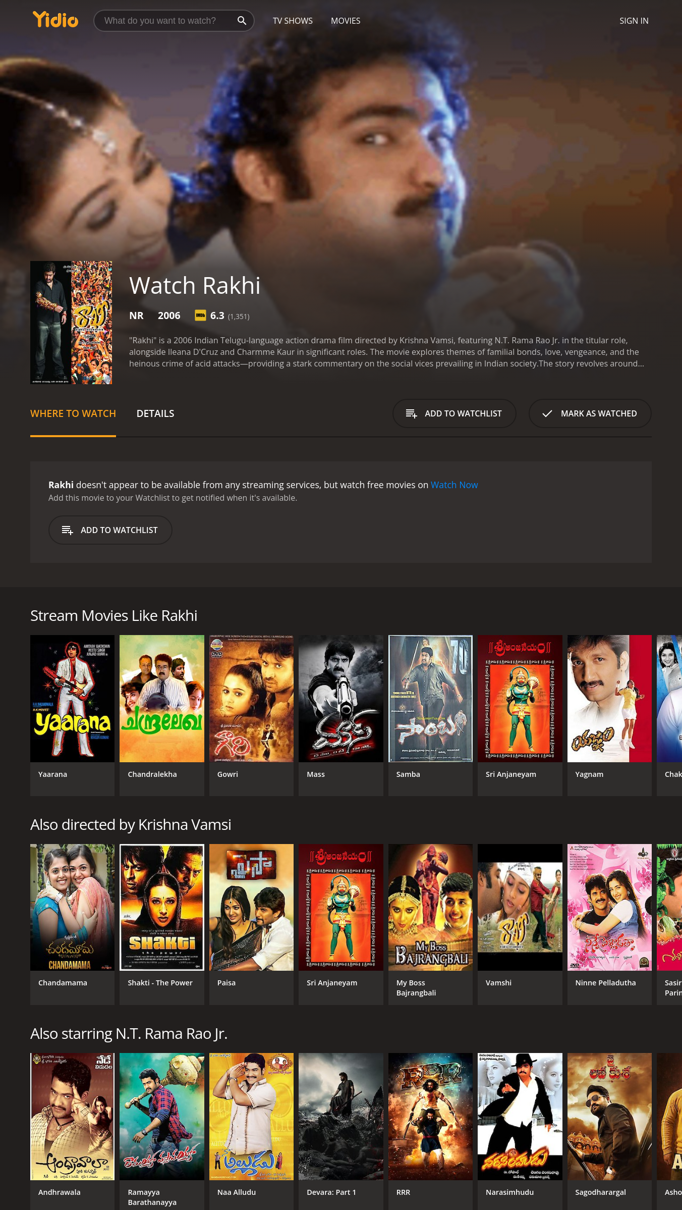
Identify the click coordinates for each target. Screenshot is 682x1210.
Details (155, 413)
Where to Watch (73, 413)
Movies (346, 20)
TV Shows (293, 20)
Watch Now (454, 485)
